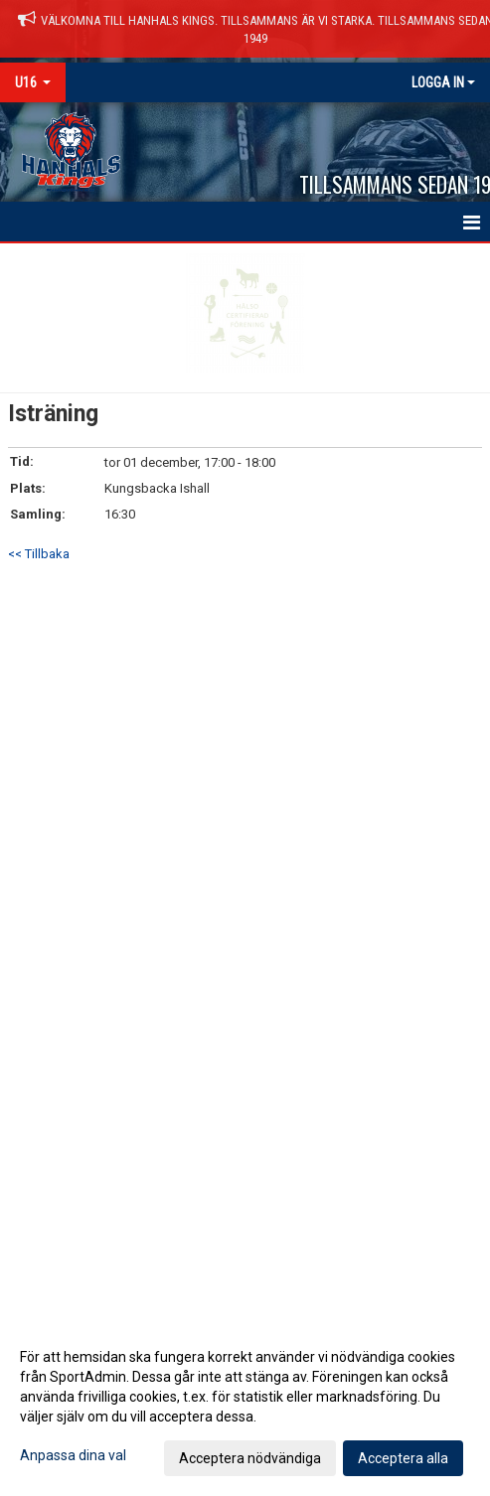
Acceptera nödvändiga (250, 1458)
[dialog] (245, 1406)
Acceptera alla (403, 1458)
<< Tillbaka (39, 553)
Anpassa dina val (73, 1455)
